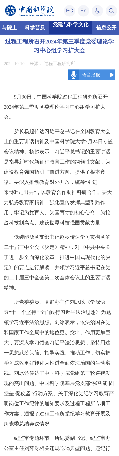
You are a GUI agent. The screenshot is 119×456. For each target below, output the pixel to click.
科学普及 (35, 27)
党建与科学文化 (70, 24)
